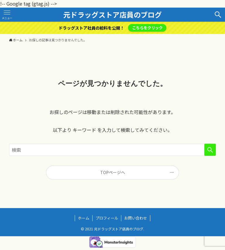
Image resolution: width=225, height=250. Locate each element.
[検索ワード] (112, 150)
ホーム (83, 218)
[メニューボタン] (7, 15)
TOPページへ (112, 172)
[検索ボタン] (218, 15)
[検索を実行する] (210, 150)
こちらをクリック (147, 27)
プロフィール (107, 218)
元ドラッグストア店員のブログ (112, 14)
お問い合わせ (135, 218)
